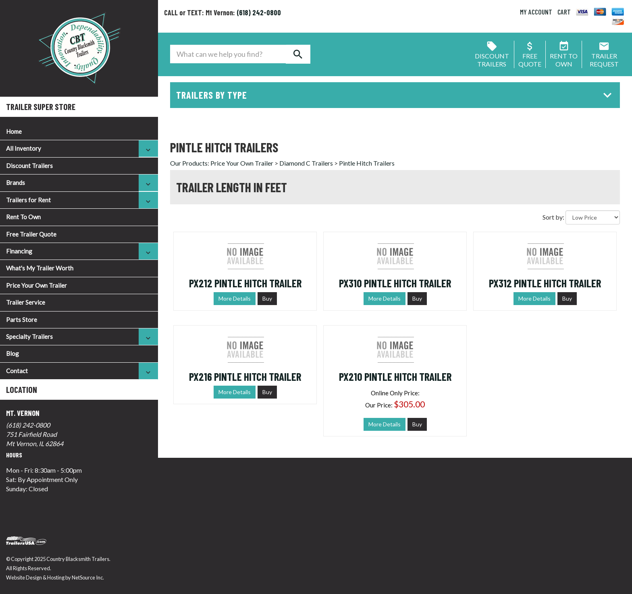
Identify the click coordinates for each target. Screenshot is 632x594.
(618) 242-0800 (28, 425)
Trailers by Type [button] (396, 94)
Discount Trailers (29, 165)
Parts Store (21, 319)
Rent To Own (23, 216)
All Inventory (23, 148)
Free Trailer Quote (31, 234)
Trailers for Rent (28, 200)
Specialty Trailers (29, 336)
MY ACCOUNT (536, 11)
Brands (15, 182)
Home (14, 131)
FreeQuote (529, 56)
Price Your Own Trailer (36, 285)
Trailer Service (25, 302)
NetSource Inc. (88, 577)
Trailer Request (604, 56)
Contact (17, 370)
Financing (19, 251)
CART (564, 11)
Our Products (189, 163)
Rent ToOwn (564, 56)
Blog (12, 353)
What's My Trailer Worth (39, 268)
